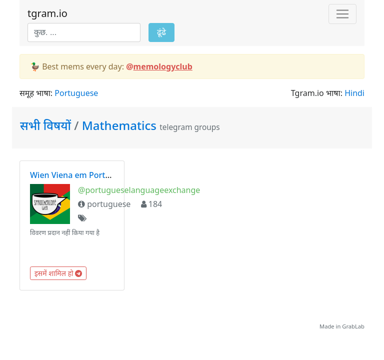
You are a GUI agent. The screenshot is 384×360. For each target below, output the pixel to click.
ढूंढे (161, 32)
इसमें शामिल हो (58, 273)
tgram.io (48, 13)
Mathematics (119, 125)
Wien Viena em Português (79, 175)
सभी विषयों (47, 125)
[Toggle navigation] (342, 14)
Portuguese (76, 93)
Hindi (354, 93)
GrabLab (353, 326)
